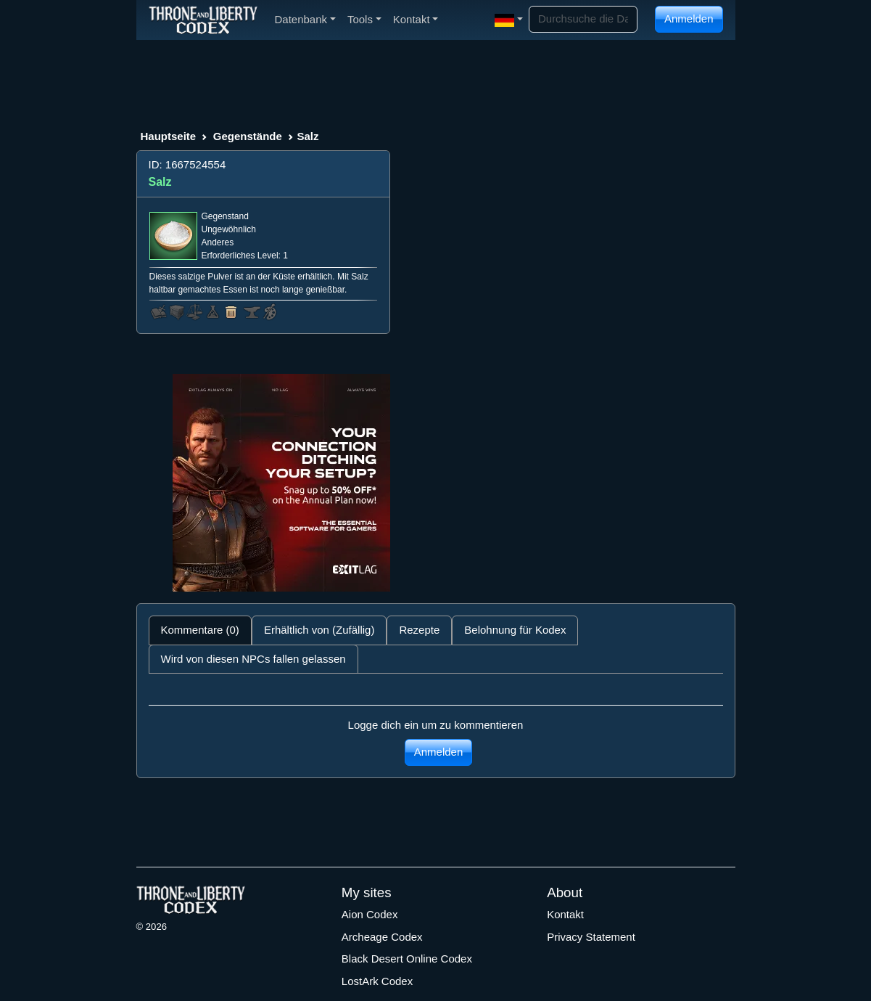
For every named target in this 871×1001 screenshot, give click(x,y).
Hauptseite (169, 136)
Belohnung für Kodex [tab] (515, 630)
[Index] (203, 19)
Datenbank (305, 19)
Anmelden (689, 18)
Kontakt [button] (416, 19)
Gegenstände (247, 136)
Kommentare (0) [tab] (200, 630)
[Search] (583, 19)
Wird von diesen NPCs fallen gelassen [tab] (253, 659)
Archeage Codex (382, 937)
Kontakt (565, 914)
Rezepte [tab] (419, 630)
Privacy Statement (591, 937)
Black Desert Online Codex (407, 958)
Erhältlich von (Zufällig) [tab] (319, 630)
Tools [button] (364, 19)
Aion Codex (370, 914)
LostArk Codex (377, 981)
